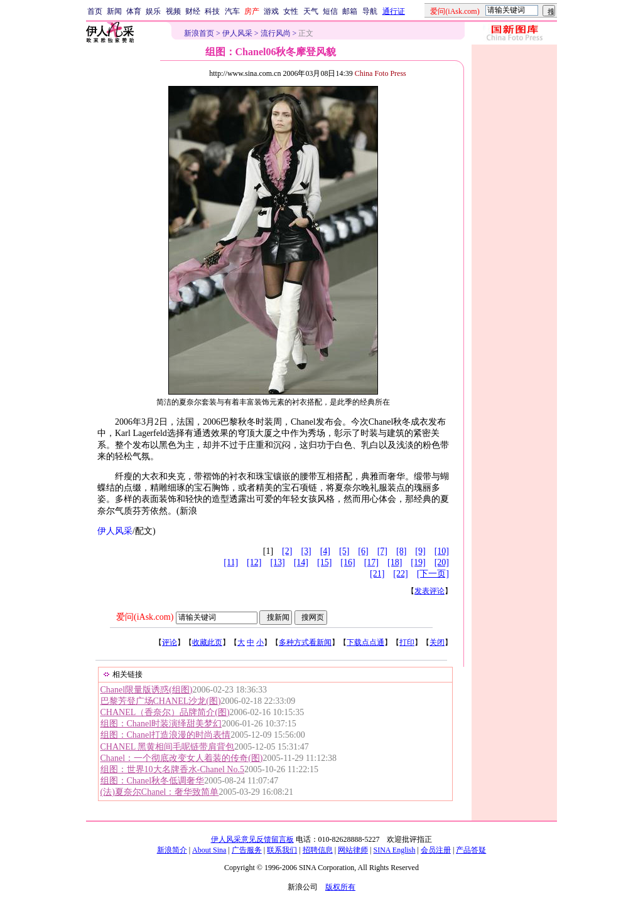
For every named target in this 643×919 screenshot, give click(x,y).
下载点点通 (365, 642)
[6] (363, 551)
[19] (418, 562)
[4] (325, 551)
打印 (406, 642)
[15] (324, 562)
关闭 (437, 642)
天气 (310, 11)
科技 (212, 11)
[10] (442, 551)
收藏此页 (207, 642)
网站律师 (353, 850)
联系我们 (282, 850)
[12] (254, 562)
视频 (173, 11)
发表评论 (429, 591)
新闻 (114, 11)
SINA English (394, 850)
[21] (377, 573)
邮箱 (349, 11)
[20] (442, 562)
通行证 (393, 11)
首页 (94, 11)
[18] (394, 562)
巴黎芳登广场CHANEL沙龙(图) (160, 701)
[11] (231, 562)
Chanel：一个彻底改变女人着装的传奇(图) (181, 758)
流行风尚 (276, 33)
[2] (287, 551)
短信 (330, 11)
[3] (306, 551)
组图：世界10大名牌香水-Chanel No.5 (172, 769)
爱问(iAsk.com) (144, 617)
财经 (192, 11)
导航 (369, 11)
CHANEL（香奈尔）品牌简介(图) (165, 712)
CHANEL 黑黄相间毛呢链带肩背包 (167, 747)
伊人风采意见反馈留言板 (252, 839)
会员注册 (436, 850)
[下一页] (433, 573)
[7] (382, 551)
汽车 (232, 11)
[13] (277, 562)
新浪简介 (172, 850)
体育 (133, 11)
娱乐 (153, 11)
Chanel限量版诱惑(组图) (146, 689)
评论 (169, 642)
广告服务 (247, 850)
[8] (401, 551)
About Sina (209, 850)
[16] (347, 562)
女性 (290, 11)
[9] (420, 551)
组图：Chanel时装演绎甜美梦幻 (161, 723)
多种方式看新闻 (305, 642)
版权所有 (340, 887)
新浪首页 (199, 33)
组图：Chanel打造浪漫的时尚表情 (165, 735)
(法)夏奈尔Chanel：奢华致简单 (159, 792)
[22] (400, 573)
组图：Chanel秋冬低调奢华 (152, 780)
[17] (371, 562)
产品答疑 (471, 850)
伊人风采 (237, 33)
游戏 (271, 11)
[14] (301, 562)
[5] (344, 551)
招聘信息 (318, 850)
